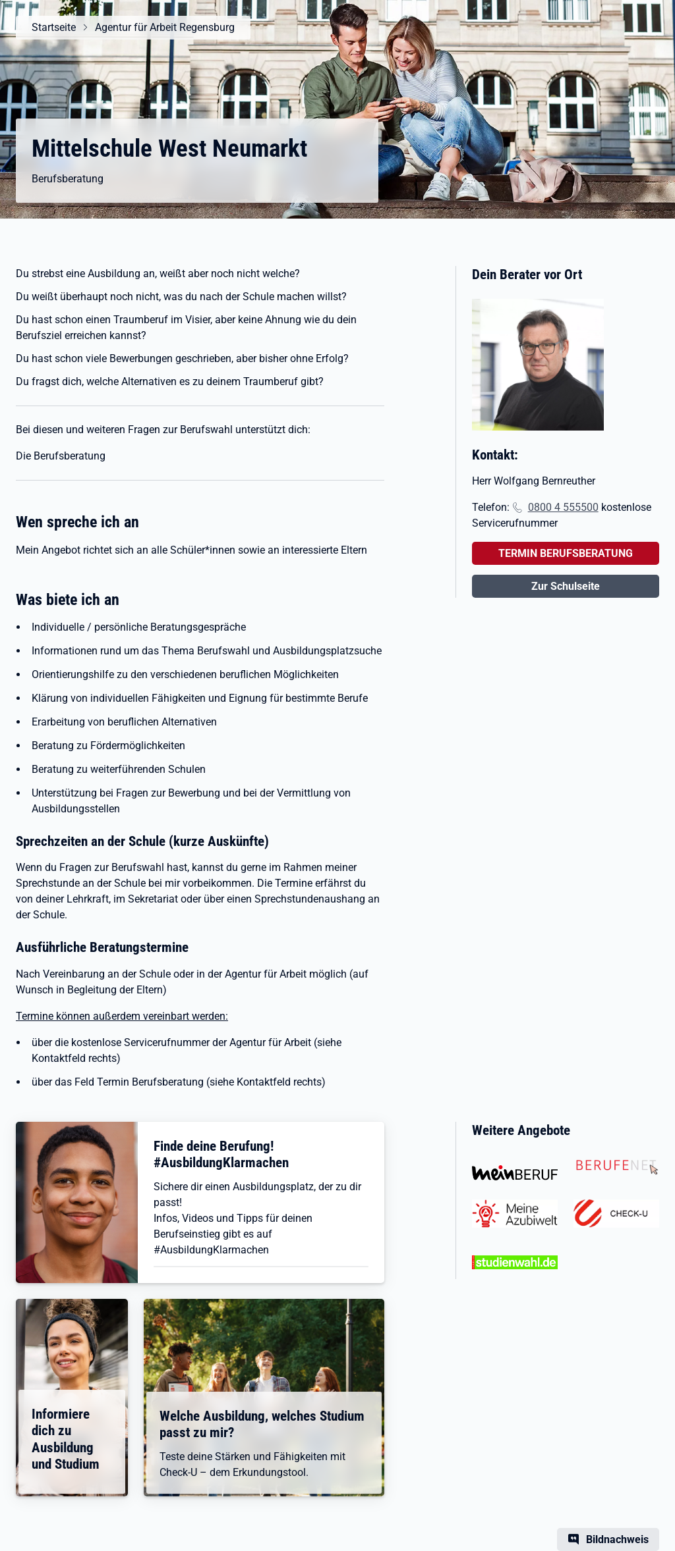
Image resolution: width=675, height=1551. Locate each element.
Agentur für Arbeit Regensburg (165, 27)
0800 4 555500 (563, 507)
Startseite (54, 27)
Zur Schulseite (565, 586)
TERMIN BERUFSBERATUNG (565, 553)
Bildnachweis (617, 1539)
